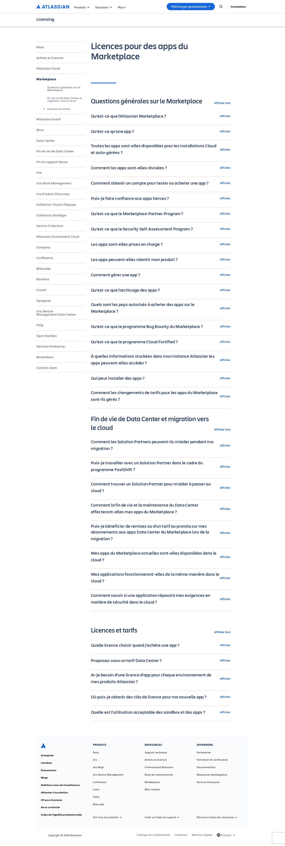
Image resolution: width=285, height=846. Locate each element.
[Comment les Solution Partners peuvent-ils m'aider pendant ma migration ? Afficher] (160, 445)
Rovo (40, 130)
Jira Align (98, 767)
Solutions (103, 7)
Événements (48, 770)
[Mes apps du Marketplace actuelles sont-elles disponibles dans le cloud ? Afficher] (160, 557)
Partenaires (204, 752)
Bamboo (42, 279)
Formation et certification (212, 759)
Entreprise (47, 755)
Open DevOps (46, 335)
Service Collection (49, 226)
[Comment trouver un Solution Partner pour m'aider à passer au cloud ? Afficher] (160, 488)
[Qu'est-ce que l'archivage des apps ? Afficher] (160, 290)
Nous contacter (50, 807)
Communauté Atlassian (159, 767)
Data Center (45, 140)
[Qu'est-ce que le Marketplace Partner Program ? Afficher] (160, 213)
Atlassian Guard (48, 119)
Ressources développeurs (212, 774)
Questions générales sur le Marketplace (63, 89)
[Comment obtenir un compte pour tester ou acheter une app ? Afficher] (160, 183)
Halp (40, 325)
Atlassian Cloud (48, 68)
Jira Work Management (53, 183)
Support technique (156, 752)
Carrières (46, 762)
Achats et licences (49, 58)
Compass (43, 247)
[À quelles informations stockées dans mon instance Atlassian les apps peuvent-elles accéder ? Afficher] (160, 360)
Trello (96, 796)
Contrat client (46, 367)
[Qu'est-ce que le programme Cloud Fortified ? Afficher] (160, 342)
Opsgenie (43, 300)
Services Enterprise (50, 346)
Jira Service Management (108, 774)
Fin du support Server (52, 162)
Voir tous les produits (107, 817)
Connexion (238, 7)
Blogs (44, 777)
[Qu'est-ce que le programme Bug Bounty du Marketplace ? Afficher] (160, 326)
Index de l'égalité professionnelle (61, 814)
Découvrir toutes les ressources (217, 817)
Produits (81, 7)
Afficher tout (222, 103)
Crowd (41, 290)
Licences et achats (58, 108)
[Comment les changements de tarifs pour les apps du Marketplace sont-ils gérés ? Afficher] (160, 396)
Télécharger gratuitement (190, 7)
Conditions (180, 834)
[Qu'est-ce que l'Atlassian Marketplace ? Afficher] (160, 116)
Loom (96, 789)
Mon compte (152, 789)
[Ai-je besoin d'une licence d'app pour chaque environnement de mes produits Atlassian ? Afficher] (160, 678)
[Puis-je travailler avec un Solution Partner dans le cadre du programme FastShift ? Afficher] (160, 466)
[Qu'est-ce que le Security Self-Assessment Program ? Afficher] (160, 229)
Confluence (44, 258)
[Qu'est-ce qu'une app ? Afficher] (160, 131)
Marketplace (46, 79)
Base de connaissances (159, 774)
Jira (39, 172)
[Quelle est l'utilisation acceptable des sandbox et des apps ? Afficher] (160, 712)
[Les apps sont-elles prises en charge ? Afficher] (160, 244)
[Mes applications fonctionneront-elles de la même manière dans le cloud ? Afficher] (160, 578)
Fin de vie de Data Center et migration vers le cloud (64, 99)
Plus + (122, 7)
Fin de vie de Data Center (55, 151)
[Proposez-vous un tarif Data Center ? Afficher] (160, 660)
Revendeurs (45, 357)
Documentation (206, 767)
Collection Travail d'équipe (56, 204)
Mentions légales (202, 834)
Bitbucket (43, 268)
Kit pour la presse (51, 799)
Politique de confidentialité (153, 834)
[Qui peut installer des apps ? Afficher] (160, 378)
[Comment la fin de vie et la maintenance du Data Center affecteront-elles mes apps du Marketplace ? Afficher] (160, 509)
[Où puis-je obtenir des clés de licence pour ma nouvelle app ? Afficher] (160, 697)
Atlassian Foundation (54, 792)
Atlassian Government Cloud (57, 236)
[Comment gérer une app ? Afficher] (160, 275)
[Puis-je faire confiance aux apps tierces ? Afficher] (160, 198)
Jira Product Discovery (53, 194)
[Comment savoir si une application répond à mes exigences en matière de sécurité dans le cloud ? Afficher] (160, 599)
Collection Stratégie (51, 215)
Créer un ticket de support (162, 817)
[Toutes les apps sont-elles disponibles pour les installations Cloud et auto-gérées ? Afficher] (160, 149)
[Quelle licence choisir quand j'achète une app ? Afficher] (160, 645)
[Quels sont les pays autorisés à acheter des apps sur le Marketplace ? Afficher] (160, 308)
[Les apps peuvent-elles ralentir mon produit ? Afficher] (160, 259)
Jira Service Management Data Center (56, 313)
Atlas (40, 47)
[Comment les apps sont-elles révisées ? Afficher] (160, 168)
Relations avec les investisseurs (60, 785)
